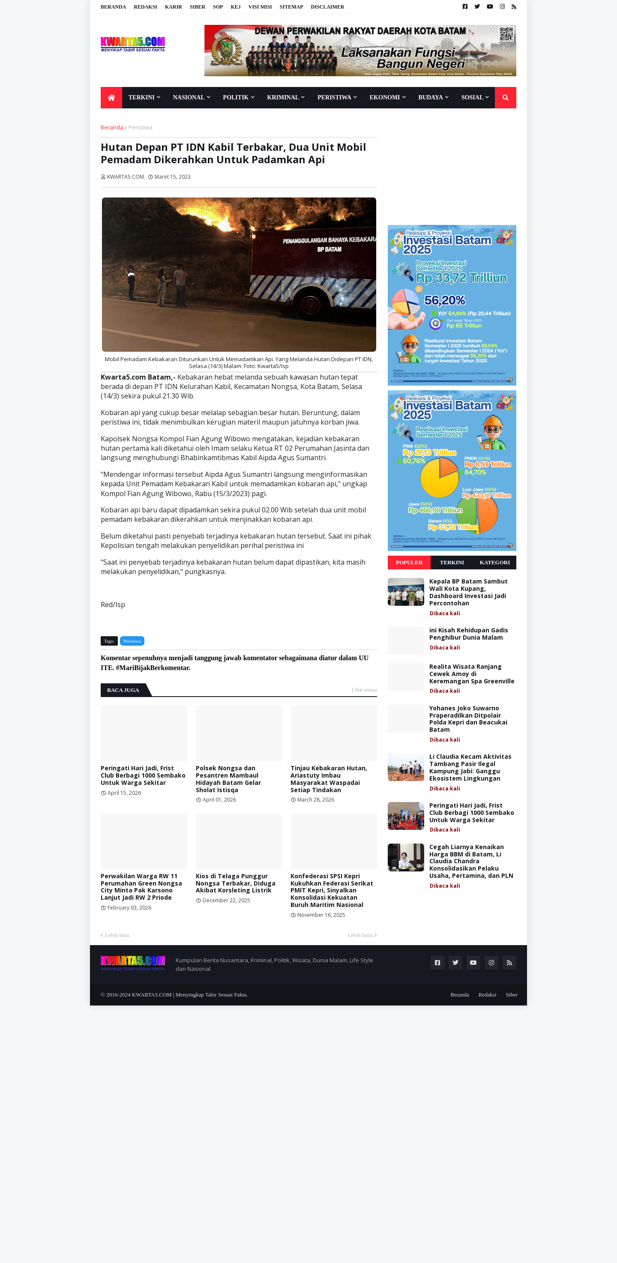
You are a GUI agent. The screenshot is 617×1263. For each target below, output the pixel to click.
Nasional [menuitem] (189, 97)
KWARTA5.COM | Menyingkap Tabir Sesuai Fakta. (190, 994)
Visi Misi (260, 7)
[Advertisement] (452, 166)
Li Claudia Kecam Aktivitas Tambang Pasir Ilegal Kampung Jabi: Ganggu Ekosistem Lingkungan (470, 767)
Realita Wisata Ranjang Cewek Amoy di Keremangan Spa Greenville (472, 674)
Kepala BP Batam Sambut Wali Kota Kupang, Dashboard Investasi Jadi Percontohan (468, 592)
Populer (409, 562)
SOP (218, 7)
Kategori (495, 562)
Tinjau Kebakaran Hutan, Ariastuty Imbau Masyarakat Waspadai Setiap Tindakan (329, 779)
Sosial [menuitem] (472, 97)
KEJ (235, 7)
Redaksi (145, 7)
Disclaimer (327, 7)
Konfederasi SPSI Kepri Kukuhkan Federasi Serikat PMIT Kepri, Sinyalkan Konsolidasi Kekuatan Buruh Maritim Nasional (332, 891)
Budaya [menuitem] (431, 97)
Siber (197, 7)
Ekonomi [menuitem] (385, 97)
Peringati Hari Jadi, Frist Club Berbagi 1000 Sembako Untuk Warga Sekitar (143, 775)
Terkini (452, 562)
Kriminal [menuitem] (283, 97)
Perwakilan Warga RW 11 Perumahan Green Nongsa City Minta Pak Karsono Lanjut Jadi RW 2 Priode (141, 887)
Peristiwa (141, 127)
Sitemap (291, 7)
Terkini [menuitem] (142, 97)
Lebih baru (117, 935)
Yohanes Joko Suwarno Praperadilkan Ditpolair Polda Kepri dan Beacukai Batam (468, 719)
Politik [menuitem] (236, 97)
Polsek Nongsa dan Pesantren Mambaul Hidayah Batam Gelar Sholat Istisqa (228, 779)
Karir (173, 7)
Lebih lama (360, 935)
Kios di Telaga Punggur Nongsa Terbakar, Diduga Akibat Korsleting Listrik (236, 883)
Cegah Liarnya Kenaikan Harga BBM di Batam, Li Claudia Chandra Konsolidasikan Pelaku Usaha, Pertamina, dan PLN (471, 862)
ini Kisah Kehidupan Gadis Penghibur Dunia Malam (468, 634)
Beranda (113, 7)
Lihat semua (364, 690)
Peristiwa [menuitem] (334, 97)
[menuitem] (111, 97)
